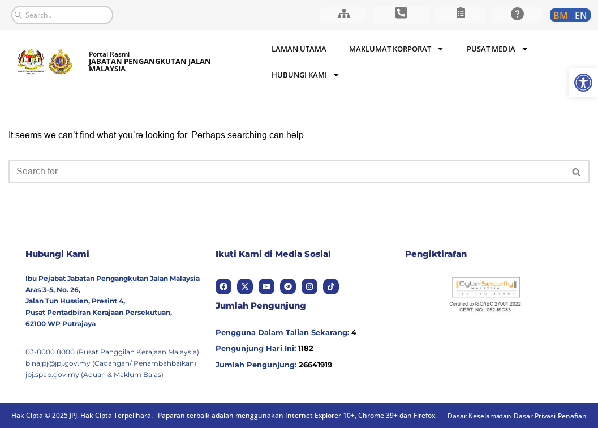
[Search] (286, 171)
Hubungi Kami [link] (306, 75)
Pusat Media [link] (497, 49)
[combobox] (62, 15)
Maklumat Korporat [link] (396, 49)
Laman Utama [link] (299, 49)
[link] (583, 82)
